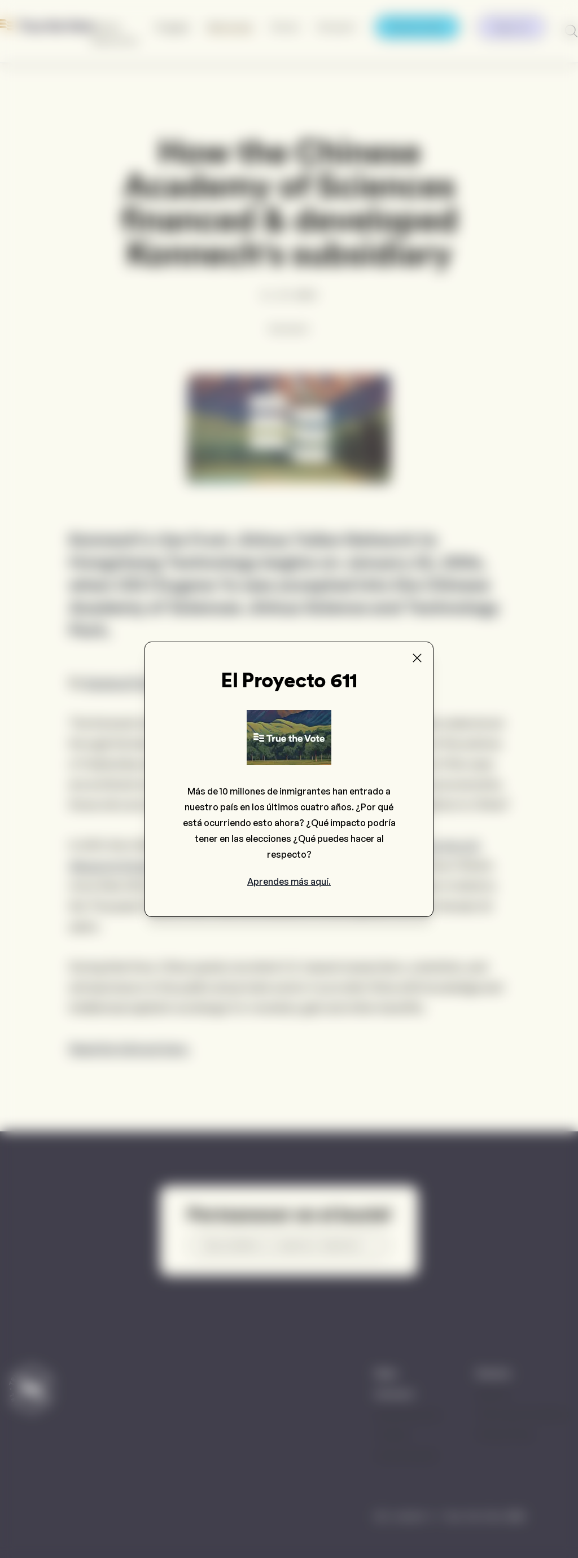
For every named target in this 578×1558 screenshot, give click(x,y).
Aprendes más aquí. (289, 881)
